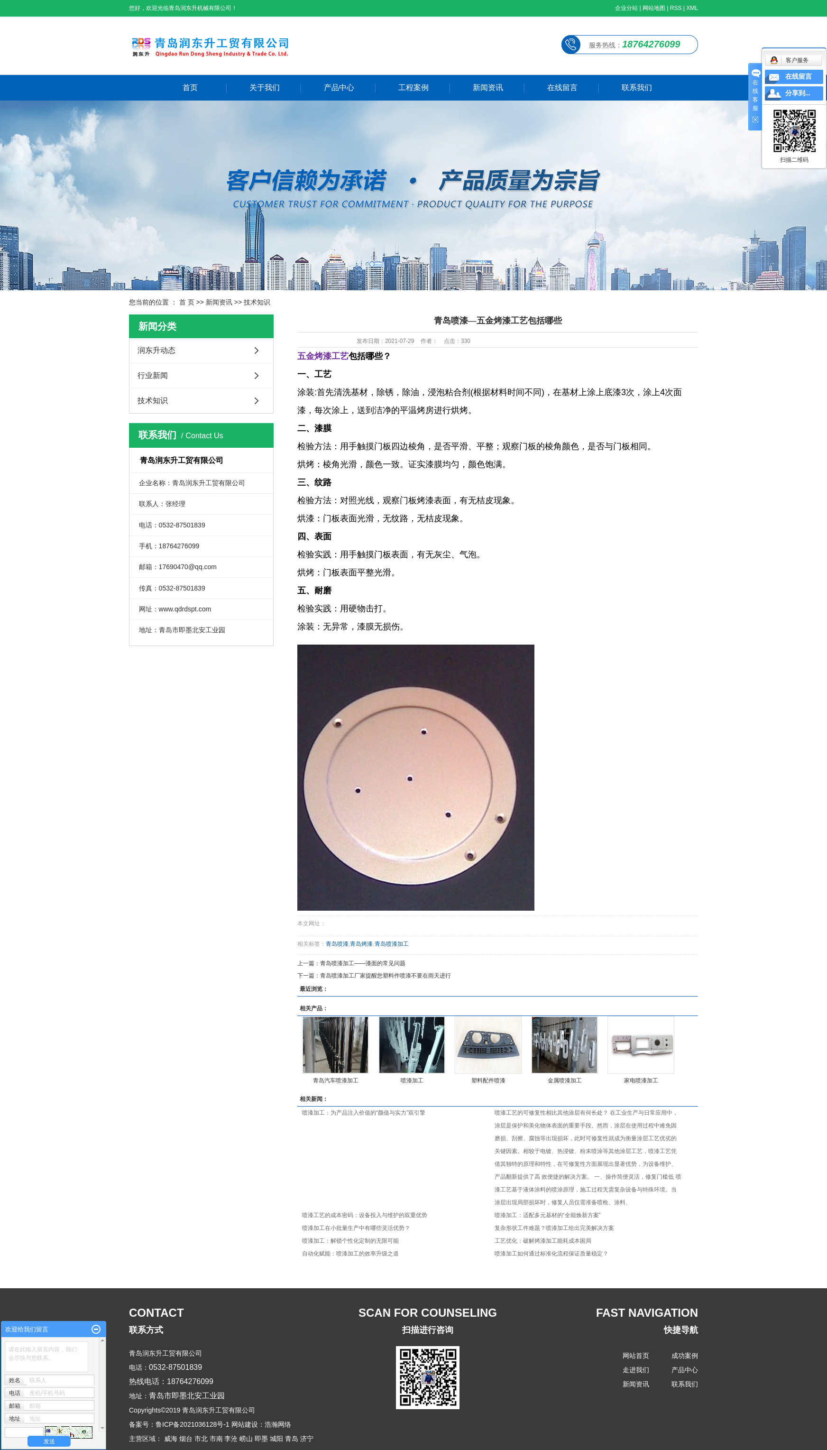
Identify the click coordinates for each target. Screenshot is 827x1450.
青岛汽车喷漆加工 (335, 1080)
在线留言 (562, 87)
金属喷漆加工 (565, 1080)
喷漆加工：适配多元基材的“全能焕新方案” (548, 1215)
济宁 (306, 1438)
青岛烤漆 (361, 944)
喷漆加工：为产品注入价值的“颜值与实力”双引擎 (363, 1112)
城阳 (276, 1438)
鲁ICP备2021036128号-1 (193, 1424)
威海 (170, 1438)
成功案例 (684, 1355)
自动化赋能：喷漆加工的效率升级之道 (350, 1253)
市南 (216, 1438)
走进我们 (636, 1370)
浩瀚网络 (278, 1424)
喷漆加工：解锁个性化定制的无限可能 (350, 1241)
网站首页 (636, 1355)
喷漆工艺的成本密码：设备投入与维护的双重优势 (364, 1215)
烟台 (186, 1438)
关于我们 (264, 87)
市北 (201, 1438)
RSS (676, 8)
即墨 (261, 1438)
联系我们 (637, 87)
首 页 (186, 302)
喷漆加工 (412, 1080)
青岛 (291, 1438)
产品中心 (339, 87)
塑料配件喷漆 (488, 1080)
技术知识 (257, 302)
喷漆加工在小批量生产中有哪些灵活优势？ (356, 1228)
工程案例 (413, 87)
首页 (190, 87)
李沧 (231, 1438)
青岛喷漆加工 (392, 944)
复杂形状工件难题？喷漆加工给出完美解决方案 (554, 1228)
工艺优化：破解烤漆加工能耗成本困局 (543, 1241)
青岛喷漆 (337, 944)
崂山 (246, 1438)
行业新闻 (153, 375)
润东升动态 (156, 350)
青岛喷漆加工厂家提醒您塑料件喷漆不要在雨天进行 (385, 975)
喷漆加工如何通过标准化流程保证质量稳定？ (551, 1253)
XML (692, 8)
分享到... (797, 93)
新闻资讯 (488, 87)
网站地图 (654, 8)
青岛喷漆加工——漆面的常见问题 (362, 963)
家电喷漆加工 (641, 1080)
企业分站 (626, 8)
